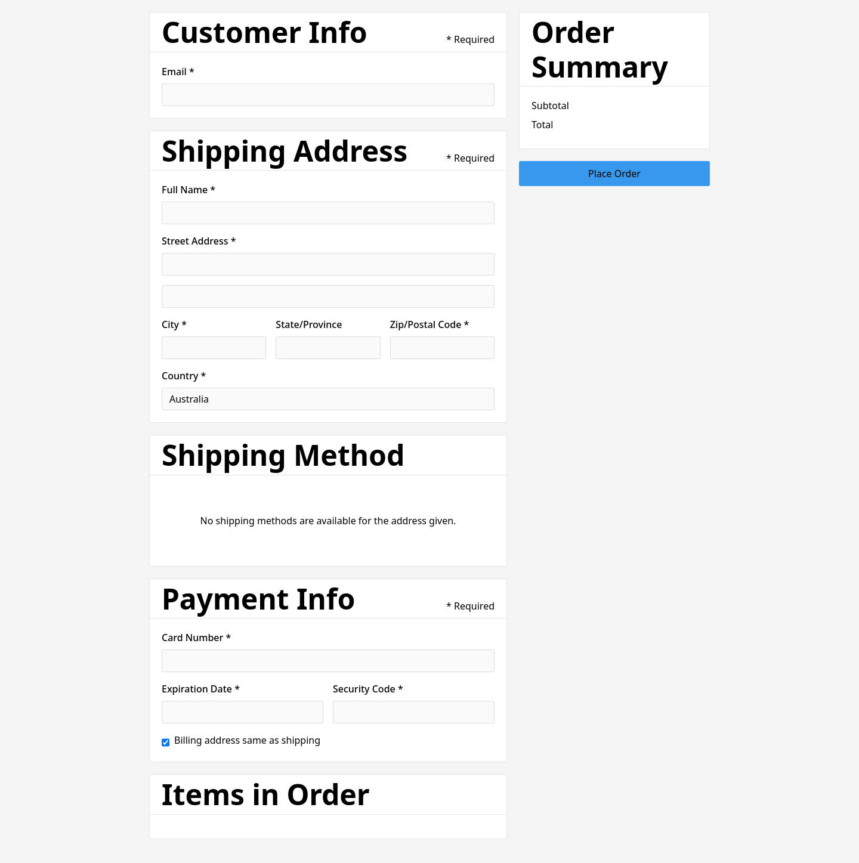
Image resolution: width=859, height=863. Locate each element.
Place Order (614, 173)
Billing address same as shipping (247, 740)
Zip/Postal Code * (429, 324)
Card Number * (196, 637)
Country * (184, 375)
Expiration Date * (201, 688)
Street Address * (199, 241)
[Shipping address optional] (328, 296)
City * (174, 324)
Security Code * (368, 688)
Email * (178, 71)
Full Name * (188, 189)
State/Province (309, 324)
